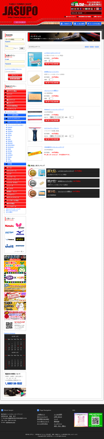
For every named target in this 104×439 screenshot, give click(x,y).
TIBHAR (10, 141)
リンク (56, 419)
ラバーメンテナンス (14, 118)
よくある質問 (79, 24)
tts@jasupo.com (10, 422)
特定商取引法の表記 (84, 17)
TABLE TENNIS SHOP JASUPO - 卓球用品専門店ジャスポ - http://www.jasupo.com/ (20, 10)
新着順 (92, 46)
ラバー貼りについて (43, 421)
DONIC (10, 153)
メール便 (15, 392)
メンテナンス (15, 108)
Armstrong (10, 147)
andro (9, 139)
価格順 (87, 46)
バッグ (15, 173)
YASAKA (10, 131)
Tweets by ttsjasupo (9, 333)
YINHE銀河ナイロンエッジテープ (54, 147)
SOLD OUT (35, 153)
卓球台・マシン (15, 191)
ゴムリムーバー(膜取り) (51, 90)
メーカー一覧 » (19, 251)
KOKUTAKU (11, 145)
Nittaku (9, 129)
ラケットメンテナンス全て (15, 125)
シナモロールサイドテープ (52, 53)
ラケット (15, 94)
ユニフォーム (15, 176)
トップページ (58, 423)
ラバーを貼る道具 (13, 115)
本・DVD (15, 188)
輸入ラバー (15, 102)
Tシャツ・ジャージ (15, 179)
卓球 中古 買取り (60, 426)
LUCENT (10, 155)
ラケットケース (15, 170)
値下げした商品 (15, 91)
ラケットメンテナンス (14, 122)
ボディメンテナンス (15, 197)
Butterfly (10, 127)
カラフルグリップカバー (51, 128)
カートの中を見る (94, 24)
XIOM (9, 149)
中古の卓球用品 (15, 105)
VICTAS (10, 151)
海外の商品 (15, 203)
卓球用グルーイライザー (51, 71)
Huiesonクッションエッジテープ (54, 109)
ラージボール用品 (15, 200)
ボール (15, 167)
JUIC (9, 137)
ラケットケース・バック (13, 208)
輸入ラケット (15, 99)
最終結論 (56, 421)
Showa (9, 157)
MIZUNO (10, 143)
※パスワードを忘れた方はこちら (13, 69)
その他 (9, 161)
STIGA (9, 133)
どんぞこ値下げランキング (15, 287)
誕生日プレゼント (15, 296)
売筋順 (97, 46)
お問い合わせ (97, 17)
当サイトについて (70, 17)
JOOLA (10, 135)
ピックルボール (15, 206)
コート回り (9, 212)
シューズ (15, 185)
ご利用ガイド (66, 24)
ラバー (15, 97)
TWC (9, 159)
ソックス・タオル (15, 182)
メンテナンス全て (12, 112)
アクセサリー (15, 194)
